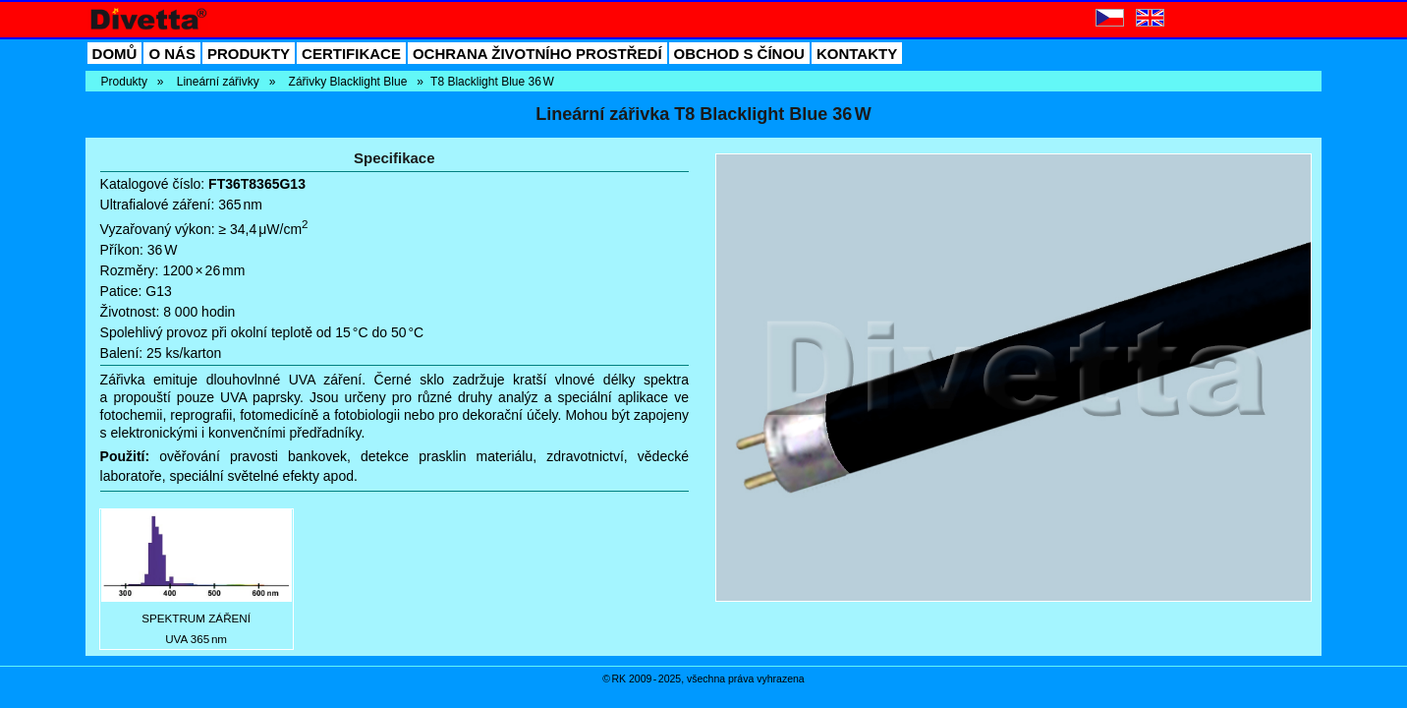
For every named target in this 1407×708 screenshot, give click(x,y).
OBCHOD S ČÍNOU (739, 53)
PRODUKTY (248, 53)
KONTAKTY (856, 53)
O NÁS (172, 53)
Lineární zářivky (218, 81)
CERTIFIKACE (351, 53)
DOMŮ (115, 53)
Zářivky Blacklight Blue (348, 81)
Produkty (124, 81)
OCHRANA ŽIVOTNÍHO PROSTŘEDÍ (537, 53)
